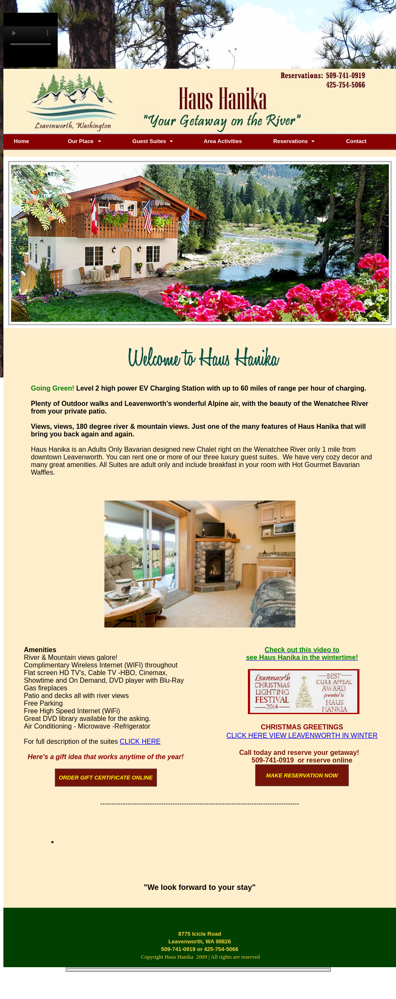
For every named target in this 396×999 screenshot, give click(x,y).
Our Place (81, 141)
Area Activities (223, 141)
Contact (356, 141)
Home (21, 141)
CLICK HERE (140, 741)
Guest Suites (149, 141)
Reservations (290, 141)
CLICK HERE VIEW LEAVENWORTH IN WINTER (302, 735)
